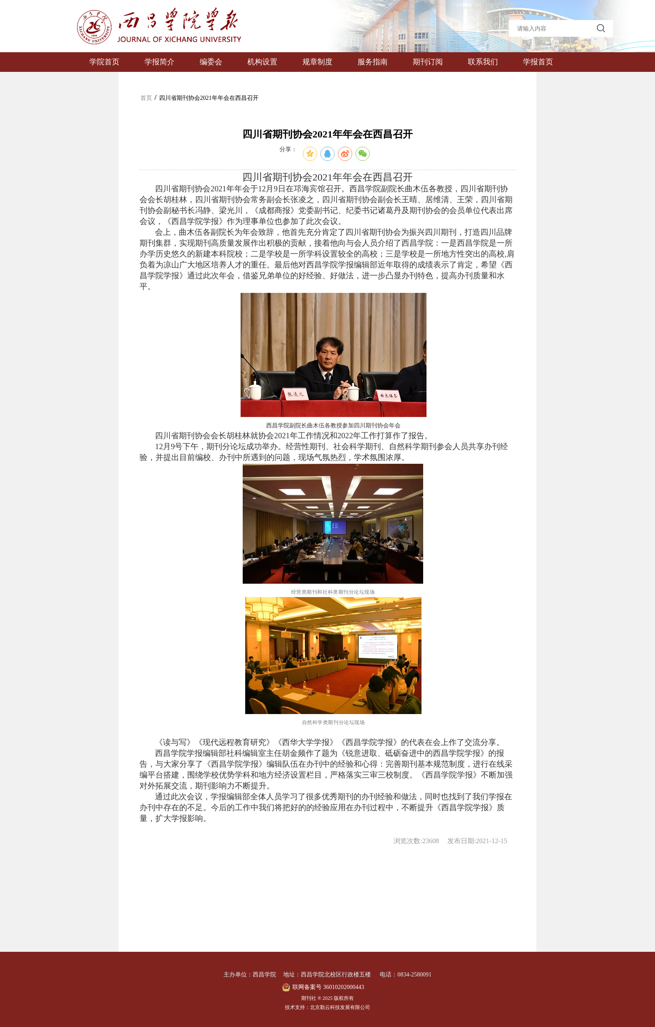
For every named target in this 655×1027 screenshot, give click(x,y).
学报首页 (538, 62)
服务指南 (373, 62)
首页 (146, 98)
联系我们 (483, 62)
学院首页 (104, 62)
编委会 (211, 62)
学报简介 (160, 62)
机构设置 (262, 62)
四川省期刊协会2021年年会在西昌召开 (209, 98)
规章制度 (317, 62)
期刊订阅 (428, 62)
